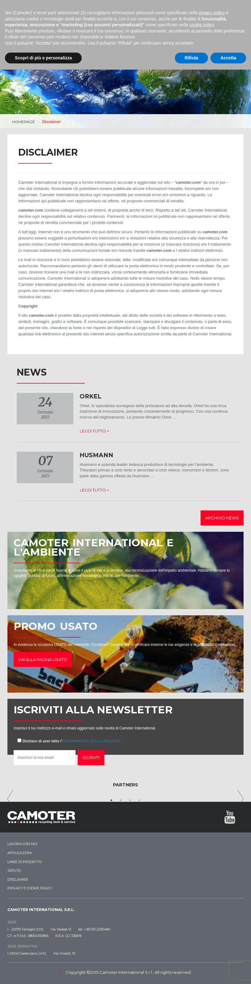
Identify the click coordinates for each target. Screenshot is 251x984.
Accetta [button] (228, 57)
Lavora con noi (22, 844)
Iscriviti (91, 757)
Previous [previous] (10, 798)
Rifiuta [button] (191, 57)
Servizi (14, 870)
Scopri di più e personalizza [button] (43, 57)
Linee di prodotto (24, 862)
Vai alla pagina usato (42, 659)
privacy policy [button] (212, 12)
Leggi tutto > (94, 430)
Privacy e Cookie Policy (29, 888)
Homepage (23, 121)
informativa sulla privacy (91, 741)
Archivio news (222, 517)
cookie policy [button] (201, 24)
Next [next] (240, 798)
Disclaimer (17, 879)
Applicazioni (19, 853)
